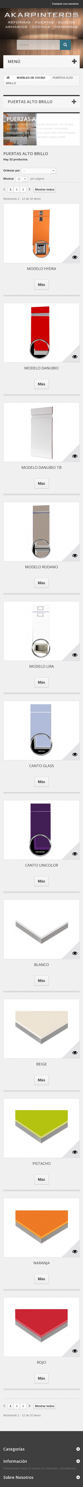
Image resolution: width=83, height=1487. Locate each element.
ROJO (41, 1362)
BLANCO (41, 964)
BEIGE (41, 1064)
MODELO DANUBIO (41, 368)
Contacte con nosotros (65, 3)
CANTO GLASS (41, 765)
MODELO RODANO (41, 566)
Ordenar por (11, 170)
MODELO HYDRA (41, 268)
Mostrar (8, 178)
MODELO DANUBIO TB (41, 467)
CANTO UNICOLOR (41, 865)
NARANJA (41, 1262)
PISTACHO (42, 1163)
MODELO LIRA (41, 666)
